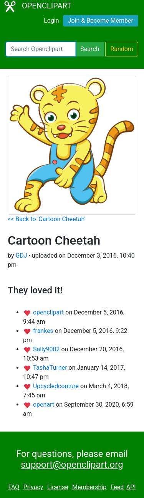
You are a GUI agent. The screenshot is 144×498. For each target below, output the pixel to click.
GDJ (21, 255)
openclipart (49, 312)
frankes (44, 330)
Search (89, 49)
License (57, 487)
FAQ (13, 487)
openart (44, 404)
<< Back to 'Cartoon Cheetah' (46, 219)
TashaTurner (51, 367)
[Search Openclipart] (41, 49)
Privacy (33, 487)
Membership (89, 487)
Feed (117, 487)
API (131, 487)
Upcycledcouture (56, 386)
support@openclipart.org (72, 464)
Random (121, 49)
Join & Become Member (100, 20)
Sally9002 (47, 349)
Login (51, 20)
